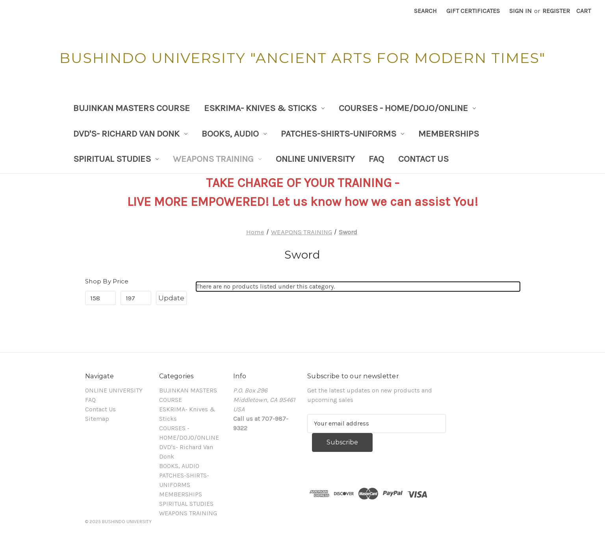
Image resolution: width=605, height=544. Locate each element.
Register (556, 11)
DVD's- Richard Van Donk (130, 133)
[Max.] (136, 298)
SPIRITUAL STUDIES (116, 159)
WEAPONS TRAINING (217, 159)
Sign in (520, 11)
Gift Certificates (473, 11)
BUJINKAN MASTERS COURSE (131, 108)
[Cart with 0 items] (584, 11)
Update (171, 298)
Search (425, 11)
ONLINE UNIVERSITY (315, 159)
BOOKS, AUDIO (234, 133)
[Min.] (100, 298)
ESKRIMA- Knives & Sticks (264, 108)
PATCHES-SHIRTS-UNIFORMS (342, 133)
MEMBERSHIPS (448, 133)
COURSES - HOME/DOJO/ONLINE (407, 108)
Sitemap (97, 418)
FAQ (376, 159)
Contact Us (423, 159)
